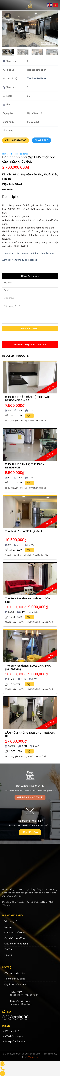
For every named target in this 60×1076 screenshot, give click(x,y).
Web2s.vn (33, 1057)
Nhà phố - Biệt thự (15, 1041)
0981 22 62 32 (31, 995)
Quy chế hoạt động (14, 938)
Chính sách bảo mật (15, 932)
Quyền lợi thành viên (15, 984)
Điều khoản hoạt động (16, 943)
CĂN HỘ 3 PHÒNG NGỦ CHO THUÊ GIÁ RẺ (30, 734)
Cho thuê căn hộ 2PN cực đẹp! (23, 531)
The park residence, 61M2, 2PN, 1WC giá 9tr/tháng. (28, 667)
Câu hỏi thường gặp (14, 973)
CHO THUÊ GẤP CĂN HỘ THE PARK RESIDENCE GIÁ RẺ (27, 398)
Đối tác (8, 926)
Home (5, 154)
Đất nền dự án (12, 1031)
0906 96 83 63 (16, 995)
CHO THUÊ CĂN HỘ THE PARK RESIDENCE (24, 465)
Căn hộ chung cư (14, 1036)
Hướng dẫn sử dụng (14, 978)
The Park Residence (36, 78)
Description (12, 197)
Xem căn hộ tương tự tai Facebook (20, 259)
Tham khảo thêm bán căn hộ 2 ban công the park (28, 252)
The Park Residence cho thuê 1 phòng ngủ (28, 600)
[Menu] (4, 5)
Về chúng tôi (10, 921)
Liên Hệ (8, 954)
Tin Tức (8, 949)
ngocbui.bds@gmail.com (21, 1004)
